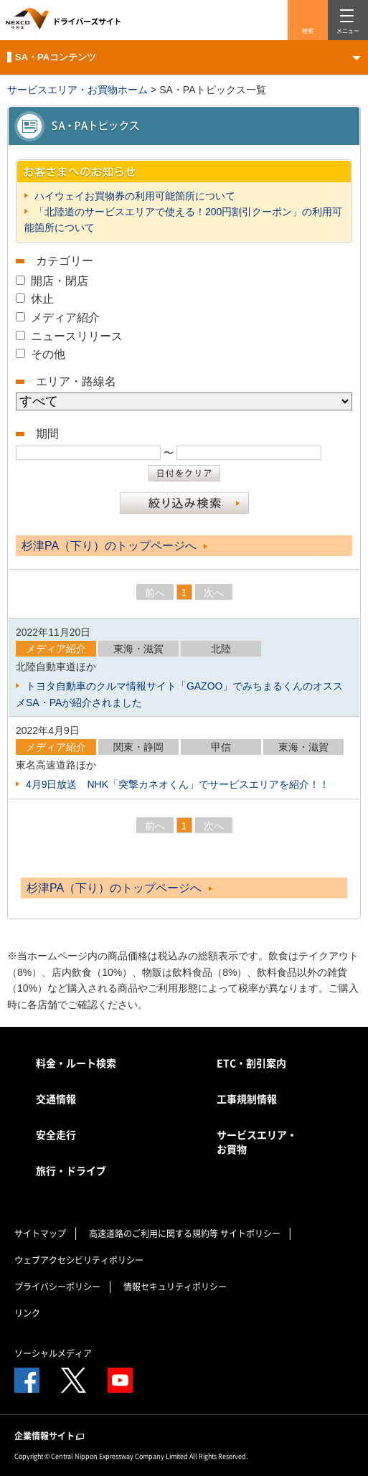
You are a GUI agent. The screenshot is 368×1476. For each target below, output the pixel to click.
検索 (307, 31)
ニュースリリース (77, 336)
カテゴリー (64, 261)
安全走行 (56, 1134)
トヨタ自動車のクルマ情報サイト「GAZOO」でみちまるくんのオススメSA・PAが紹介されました (179, 694)
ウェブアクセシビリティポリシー (78, 1260)
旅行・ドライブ (71, 1170)
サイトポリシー (250, 1233)
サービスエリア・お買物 (257, 1141)
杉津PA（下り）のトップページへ (114, 546)
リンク (27, 1313)
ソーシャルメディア (53, 1353)
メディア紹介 (65, 317)
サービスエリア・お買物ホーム (77, 89)
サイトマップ (40, 1233)
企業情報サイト (50, 1436)
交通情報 (56, 1098)
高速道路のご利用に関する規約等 (153, 1233)
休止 (42, 299)
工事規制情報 (247, 1098)
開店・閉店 (59, 281)
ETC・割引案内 (251, 1063)
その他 (48, 354)
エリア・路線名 (76, 381)
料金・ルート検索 (76, 1063)
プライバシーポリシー (57, 1286)
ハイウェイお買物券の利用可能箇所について (133, 196)
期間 (47, 434)
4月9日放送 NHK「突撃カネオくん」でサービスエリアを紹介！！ (176, 784)
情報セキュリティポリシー (175, 1286)
